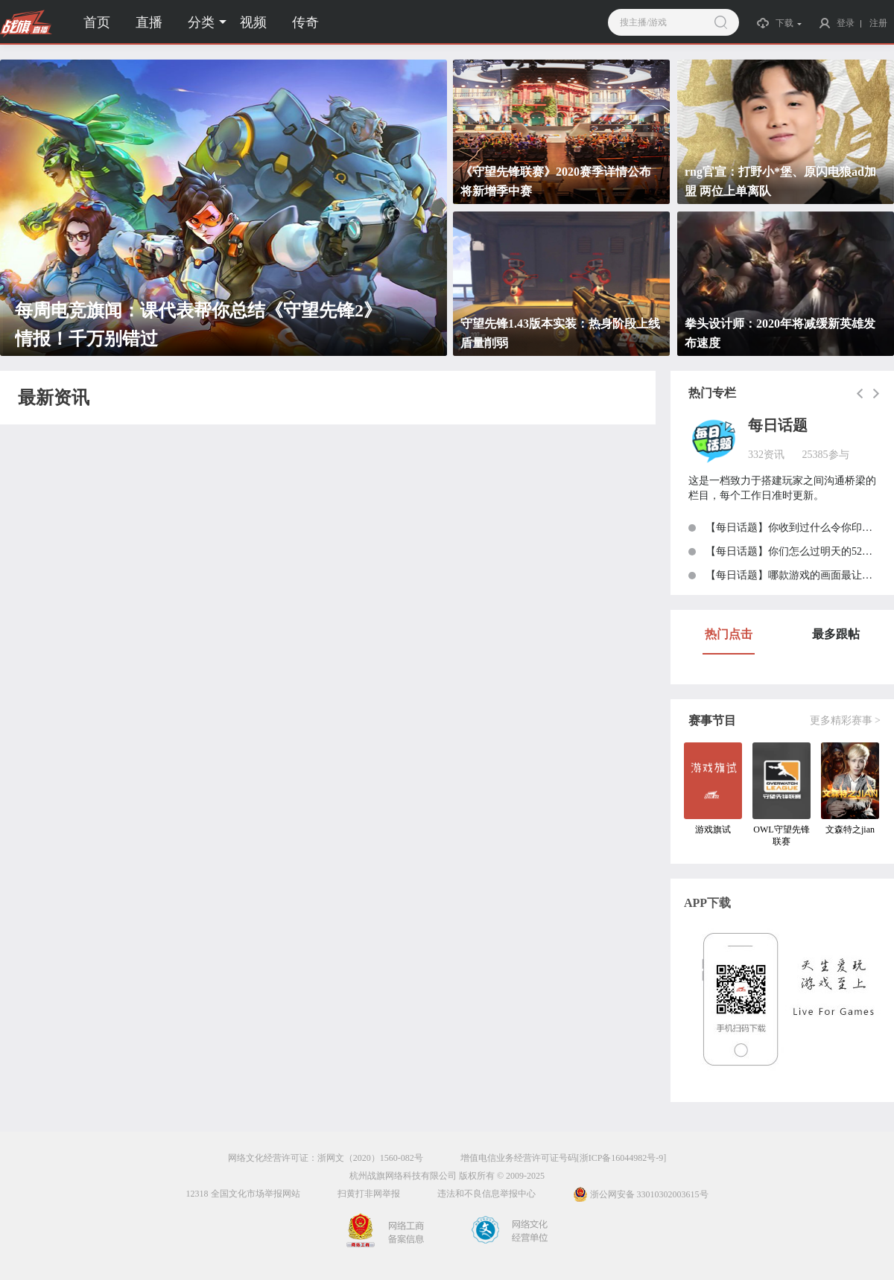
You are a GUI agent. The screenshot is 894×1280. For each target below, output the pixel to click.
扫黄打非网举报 (368, 1193)
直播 (149, 22)
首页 (96, 22)
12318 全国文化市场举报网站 (243, 1193)
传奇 (305, 22)
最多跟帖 (836, 634)
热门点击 (728, 634)
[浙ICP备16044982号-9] (622, 1158)
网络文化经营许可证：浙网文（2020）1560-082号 (325, 1158)
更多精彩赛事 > (845, 720)
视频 (253, 22)
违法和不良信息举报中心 (486, 1193)
